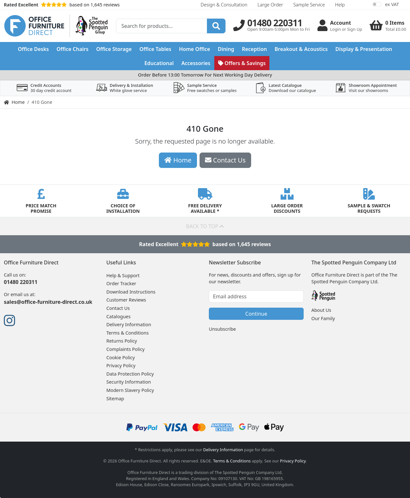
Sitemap (115, 398)
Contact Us (118, 308)
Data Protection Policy (130, 374)
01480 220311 (20, 282)
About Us (321, 310)
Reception (254, 49)
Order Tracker (121, 283)
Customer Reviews (126, 300)
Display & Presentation (363, 49)
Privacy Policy (120, 365)
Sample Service (309, 5)
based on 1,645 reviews (62, 5)
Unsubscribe (222, 329)
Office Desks (33, 49)
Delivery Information (128, 324)
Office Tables (155, 49)
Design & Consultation (224, 5)
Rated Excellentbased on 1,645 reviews (205, 244)
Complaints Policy (125, 349)
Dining (226, 49)
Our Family (323, 318)
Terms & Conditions (127, 333)
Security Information (128, 382)
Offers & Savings (242, 63)
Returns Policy (121, 341)
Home (14, 102)
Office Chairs (72, 49)
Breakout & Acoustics (301, 49)
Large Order (270, 5)
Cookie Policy (120, 357)
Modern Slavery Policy (130, 390)
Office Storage (114, 49)
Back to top (205, 226)
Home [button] (178, 160)
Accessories (195, 63)
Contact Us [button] (225, 160)
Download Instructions (130, 292)
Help (340, 5)
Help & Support (123, 275)
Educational (159, 63)
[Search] (216, 26)
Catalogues (118, 316)
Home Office (194, 49)
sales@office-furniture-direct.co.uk (48, 301)
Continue (256, 313)
